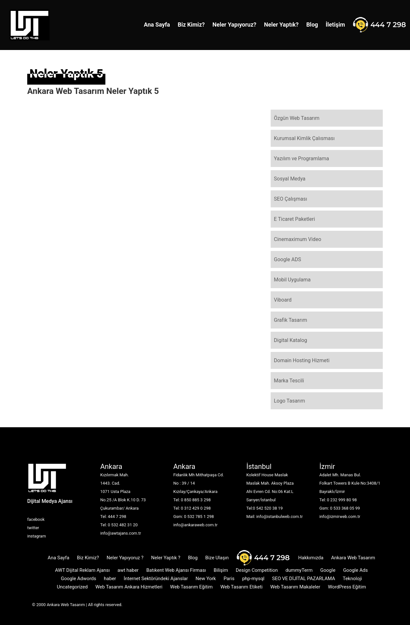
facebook (36, 519)
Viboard (282, 300)
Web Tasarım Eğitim (191, 587)
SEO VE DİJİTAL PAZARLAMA (303, 578)
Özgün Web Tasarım (296, 118)
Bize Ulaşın (217, 558)
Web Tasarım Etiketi (241, 587)
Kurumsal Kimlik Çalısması (304, 138)
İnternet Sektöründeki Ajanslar (156, 578)
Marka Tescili (289, 381)
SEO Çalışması (290, 199)
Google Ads (355, 570)
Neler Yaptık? (281, 24)
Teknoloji (352, 578)
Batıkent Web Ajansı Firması (176, 570)
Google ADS (287, 259)
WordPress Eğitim (347, 587)
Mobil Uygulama (292, 280)
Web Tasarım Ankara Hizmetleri (128, 587)
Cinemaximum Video (297, 239)
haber (110, 578)
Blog (312, 24)
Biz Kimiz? (191, 24)
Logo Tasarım (289, 401)
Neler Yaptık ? (165, 558)
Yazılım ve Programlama (301, 158)
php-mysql (253, 578)
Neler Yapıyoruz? (234, 24)
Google (327, 570)
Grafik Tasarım (290, 320)
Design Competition (257, 570)
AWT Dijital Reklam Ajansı (82, 570)
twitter (33, 527)
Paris (229, 578)
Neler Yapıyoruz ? (125, 558)
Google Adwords (78, 578)
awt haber (128, 570)
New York (206, 578)
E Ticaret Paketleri (294, 219)
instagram (36, 536)
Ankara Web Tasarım (353, 558)
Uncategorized (72, 587)
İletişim (335, 24)
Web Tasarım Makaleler (295, 587)
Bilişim (221, 570)
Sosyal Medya (290, 179)
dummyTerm (299, 570)
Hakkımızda (311, 558)
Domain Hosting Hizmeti (302, 360)
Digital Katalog (290, 340)
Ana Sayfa (157, 24)
